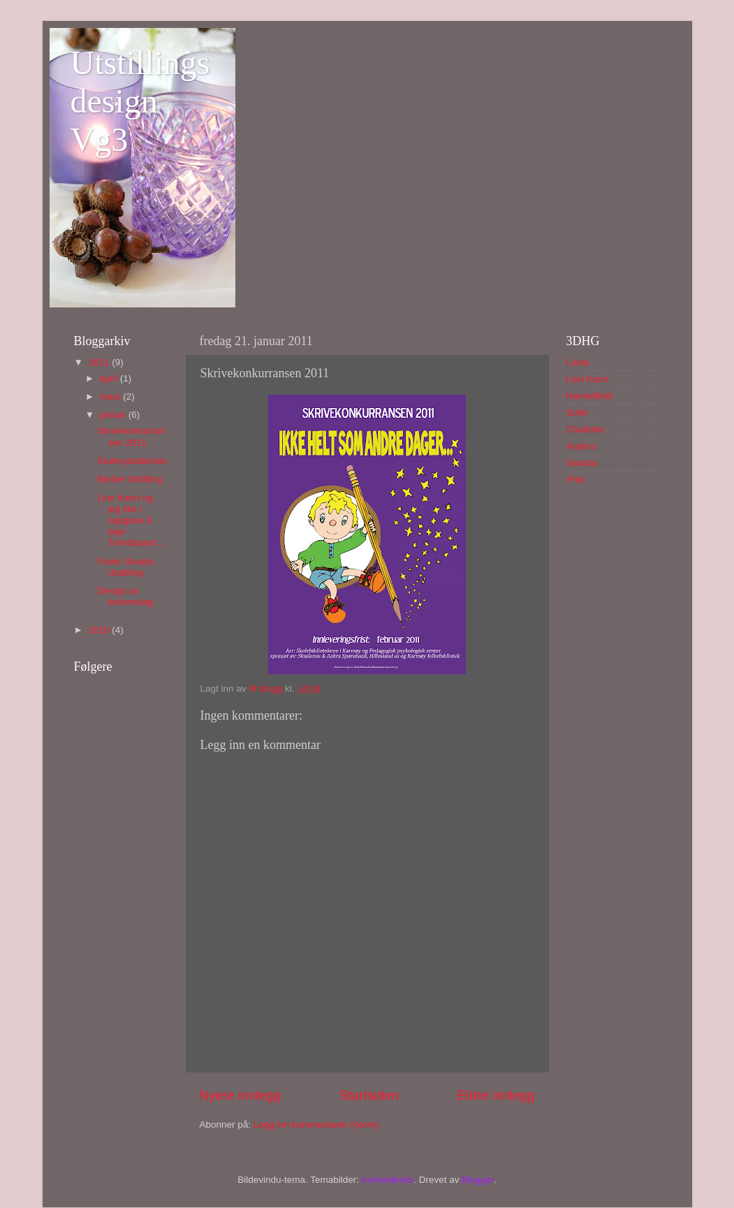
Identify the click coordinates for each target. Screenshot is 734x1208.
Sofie (577, 412)
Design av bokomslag (125, 596)
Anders (581, 446)
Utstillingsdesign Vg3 (140, 101)
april (110, 378)
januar (114, 414)
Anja (575, 479)
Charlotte (585, 429)
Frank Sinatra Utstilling (125, 567)
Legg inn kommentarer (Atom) (316, 1124)
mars (112, 396)
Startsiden (369, 1095)
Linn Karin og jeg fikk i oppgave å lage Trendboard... (130, 520)
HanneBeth (590, 396)
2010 (100, 630)
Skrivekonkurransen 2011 (131, 436)
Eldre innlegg (495, 1095)
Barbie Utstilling (130, 479)
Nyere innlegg (240, 1095)
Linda (577, 362)
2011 (100, 362)
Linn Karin (587, 379)
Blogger (478, 1179)
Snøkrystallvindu (131, 461)
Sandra (581, 463)
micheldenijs (387, 1179)
